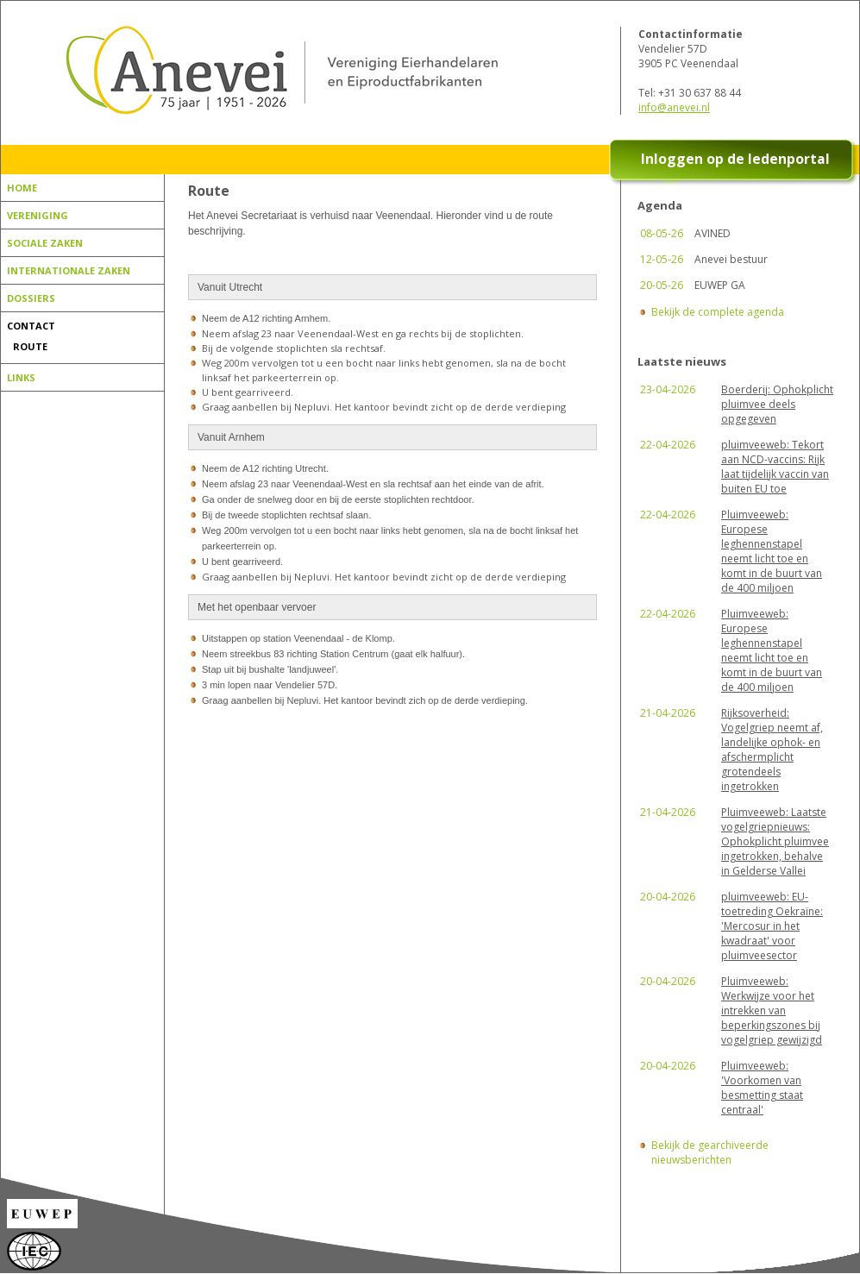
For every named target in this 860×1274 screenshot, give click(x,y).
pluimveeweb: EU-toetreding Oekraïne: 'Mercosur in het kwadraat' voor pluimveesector (772, 926)
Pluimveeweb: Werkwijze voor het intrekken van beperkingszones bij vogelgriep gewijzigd (771, 1010)
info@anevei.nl (674, 107)
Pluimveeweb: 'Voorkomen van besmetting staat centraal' (762, 1087)
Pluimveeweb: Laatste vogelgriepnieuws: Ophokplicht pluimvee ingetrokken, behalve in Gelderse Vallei (775, 841)
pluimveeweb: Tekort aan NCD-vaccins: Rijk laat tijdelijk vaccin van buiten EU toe (775, 466)
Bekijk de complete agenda (717, 311)
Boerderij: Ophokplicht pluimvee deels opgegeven (777, 404)
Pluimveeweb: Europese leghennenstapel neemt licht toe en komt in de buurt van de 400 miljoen (771, 551)
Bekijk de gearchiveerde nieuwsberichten (710, 1152)
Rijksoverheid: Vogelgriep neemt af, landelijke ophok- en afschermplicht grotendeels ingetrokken (772, 750)
